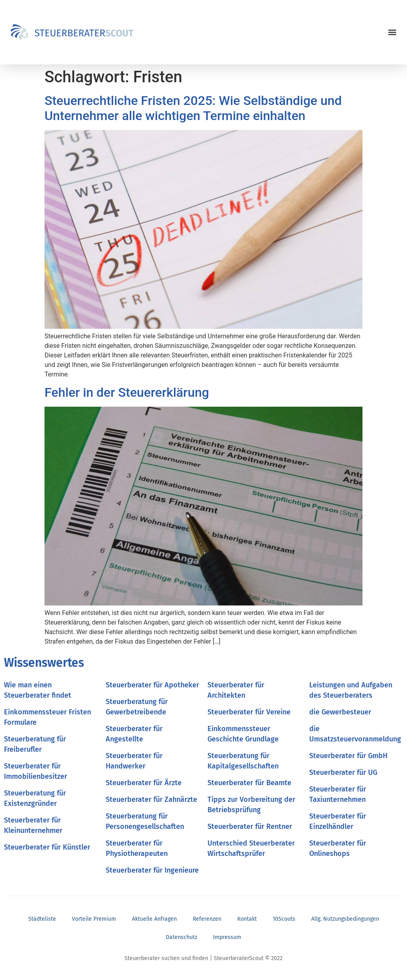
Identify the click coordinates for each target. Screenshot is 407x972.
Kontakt (247, 919)
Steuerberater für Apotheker (152, 685)
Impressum (227, 937)
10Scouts (284, 919)
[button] (392, 32)
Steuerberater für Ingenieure (152, 870)
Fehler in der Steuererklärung (127, 392)
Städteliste (42, 919)
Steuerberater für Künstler (47, 847)
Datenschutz (181, 937)
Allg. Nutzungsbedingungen (345, 919)
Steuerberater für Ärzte (144, 782)
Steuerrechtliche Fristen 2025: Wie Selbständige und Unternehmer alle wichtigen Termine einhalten (193, 108)
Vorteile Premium (94, 919)
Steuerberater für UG (343, 772)
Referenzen (207, 919)
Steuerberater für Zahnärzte (151, 799)
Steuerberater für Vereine (249, 712)
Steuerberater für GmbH (348, 755)
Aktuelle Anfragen (154, 919)
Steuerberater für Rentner (249, 826)
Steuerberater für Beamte (249, 782)
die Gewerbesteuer (340, 712)
